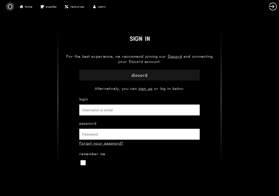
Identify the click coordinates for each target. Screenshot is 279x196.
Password (87, 123)
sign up (146, 88)
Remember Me (92, 154)
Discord (175, 56)
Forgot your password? (101, 143)
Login (83, 99)
